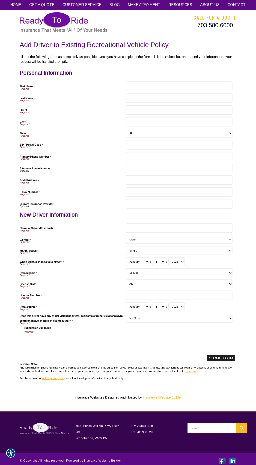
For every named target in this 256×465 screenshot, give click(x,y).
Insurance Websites (89, 397)
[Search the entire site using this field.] (212, 424)
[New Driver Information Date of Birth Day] (158, 306)
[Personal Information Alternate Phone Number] (179, 168)
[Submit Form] (221, 358)
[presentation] (59, 343)
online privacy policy (53, 378)
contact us (190, 371)
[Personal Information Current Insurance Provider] (179, 203)
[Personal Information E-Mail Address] (179, 180)
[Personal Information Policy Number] (179, 192)
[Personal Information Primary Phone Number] (179, 156)
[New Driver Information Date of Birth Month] (137, 306)
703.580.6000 (215, 25)
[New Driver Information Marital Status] (179, 250)
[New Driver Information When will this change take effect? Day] (158, 261)
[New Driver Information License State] (179, 283)
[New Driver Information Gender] (179, 239)
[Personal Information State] (179, 133)
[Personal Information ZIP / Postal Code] (179, 144)
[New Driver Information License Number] (179, 295)
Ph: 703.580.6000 (142, 422)
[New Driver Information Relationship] (179, 272)
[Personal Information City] (179, 121)
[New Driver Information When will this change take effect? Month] (137, 261)
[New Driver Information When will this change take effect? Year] (176, 261)
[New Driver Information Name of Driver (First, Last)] (179, 228)
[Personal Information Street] (179, 110)
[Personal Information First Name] (179, 86)
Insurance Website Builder (162, 397)
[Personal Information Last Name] (179, 98)
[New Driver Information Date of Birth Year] (176, 306)
